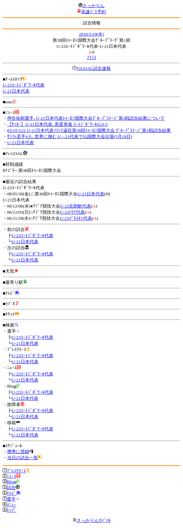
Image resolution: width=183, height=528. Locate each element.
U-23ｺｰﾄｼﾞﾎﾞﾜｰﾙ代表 (23, 84)
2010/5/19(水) (91, 34)
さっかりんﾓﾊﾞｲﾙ (92, 520)
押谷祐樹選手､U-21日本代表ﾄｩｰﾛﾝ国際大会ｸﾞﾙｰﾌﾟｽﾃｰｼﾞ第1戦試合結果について (86, 118)
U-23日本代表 (90, 193)
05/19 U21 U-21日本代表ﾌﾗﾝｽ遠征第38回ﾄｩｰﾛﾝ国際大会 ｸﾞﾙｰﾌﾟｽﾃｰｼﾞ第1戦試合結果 (89, 130)
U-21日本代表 (16, 91)
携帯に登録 (18, 451)
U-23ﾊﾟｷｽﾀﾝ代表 (76, 218)
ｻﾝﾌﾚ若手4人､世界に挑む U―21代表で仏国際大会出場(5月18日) (69, 136)
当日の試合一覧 (22, 457)
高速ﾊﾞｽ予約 (93, 11)
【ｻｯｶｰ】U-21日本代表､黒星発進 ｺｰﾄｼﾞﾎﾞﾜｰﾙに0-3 (57, 124)
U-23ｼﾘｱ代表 (72, 212)
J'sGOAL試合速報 (93, 68)
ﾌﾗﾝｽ (91, 57)
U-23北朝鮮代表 (75, 206)
